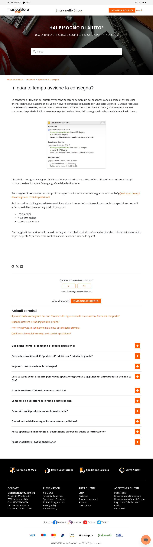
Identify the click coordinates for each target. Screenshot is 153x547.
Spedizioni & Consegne (48, 79)
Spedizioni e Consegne (54, 499)
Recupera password (88, 499)
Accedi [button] (139, 10)
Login (81, 492)
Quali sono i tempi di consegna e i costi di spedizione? (41, 333)
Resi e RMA (119, 508)
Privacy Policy (49, 505)
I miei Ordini (85, 505)
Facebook (59, 522)
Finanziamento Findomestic (127, 496)
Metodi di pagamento (53, 502)
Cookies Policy (50, 508)
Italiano (139, 2)
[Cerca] (76, 51)
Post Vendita (120, 492)
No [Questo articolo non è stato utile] (84, 286)
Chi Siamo (48, 492)
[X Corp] (17, 266)
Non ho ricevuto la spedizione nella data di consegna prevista (45, 327)
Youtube (89, 522)
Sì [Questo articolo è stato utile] (68, 286)
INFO (26, 2)
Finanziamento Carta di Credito (129, 499)
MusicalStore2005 (15, 79)
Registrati (83, 496)
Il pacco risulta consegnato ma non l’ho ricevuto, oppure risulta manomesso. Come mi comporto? (66, 316)
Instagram (74, 522)
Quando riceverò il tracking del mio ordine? (35, 322)
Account (83, 502)
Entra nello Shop (69, 10)
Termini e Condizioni (53, 496)
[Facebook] (13, 266)
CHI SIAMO (13, 2)
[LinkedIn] (21, 266)
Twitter (102, 522)
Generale (30, 79)
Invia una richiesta (122, 10)
